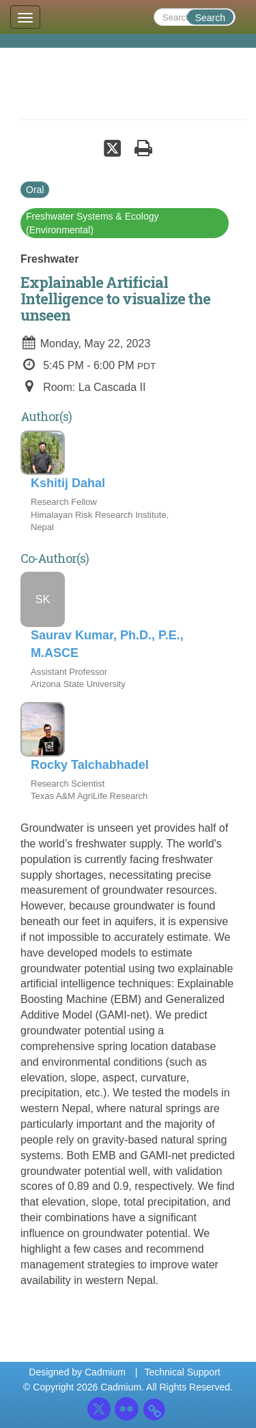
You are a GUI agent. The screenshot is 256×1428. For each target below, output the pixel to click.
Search (210, 17)
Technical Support (182, 1372)
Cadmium (105, 1372)
